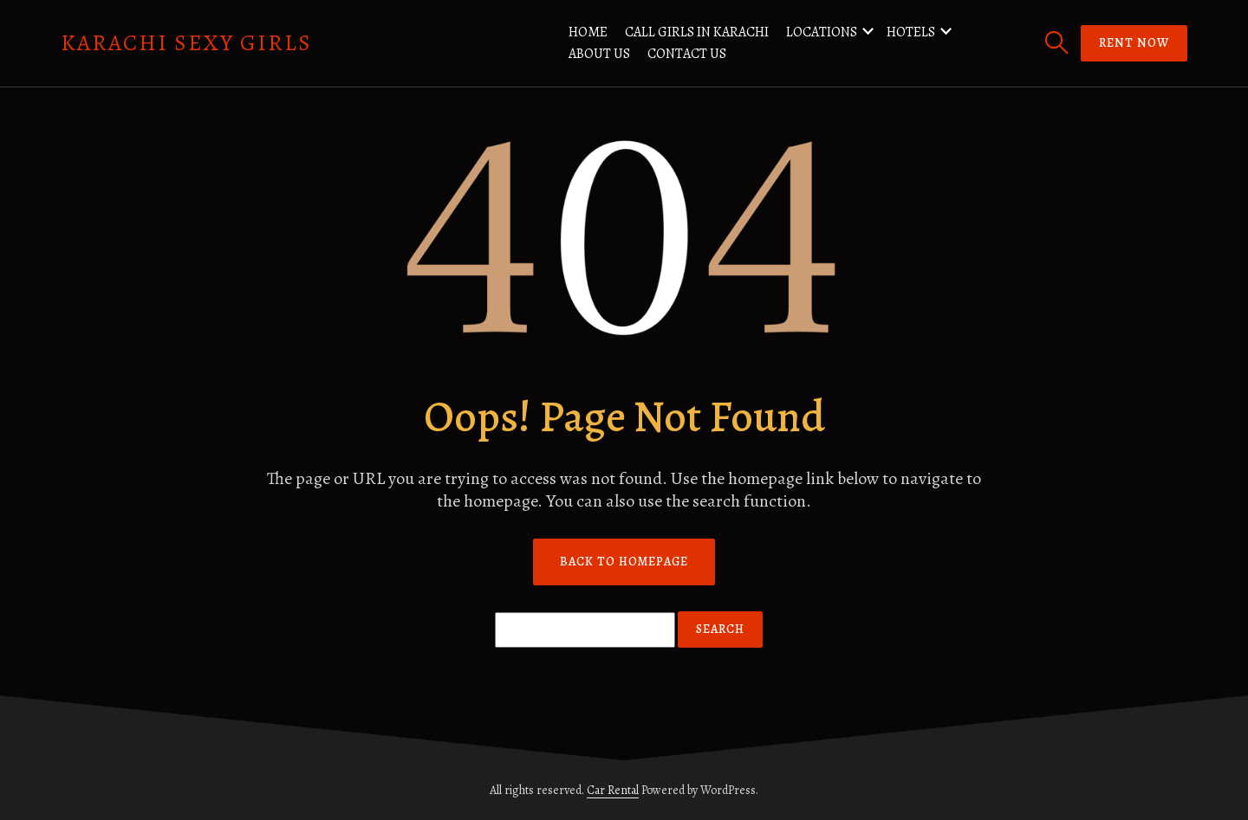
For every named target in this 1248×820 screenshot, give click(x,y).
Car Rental (613, 790)
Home (588, 32)
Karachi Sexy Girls (186, 43)
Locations (821, 32)
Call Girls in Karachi (697, 32)
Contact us (686, 53)
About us (599, 53)
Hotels (911, 32)
